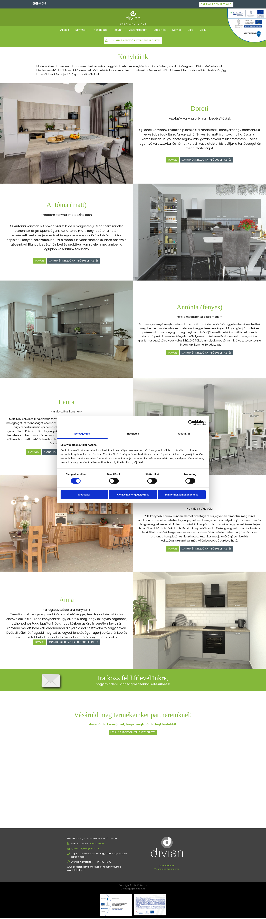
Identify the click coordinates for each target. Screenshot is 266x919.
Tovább (167, 161)
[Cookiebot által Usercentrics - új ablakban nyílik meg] (191, 422)
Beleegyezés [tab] (82, 433)
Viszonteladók (138, 30)
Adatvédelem (167, 867)
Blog (192, 30)
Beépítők (160, 30)
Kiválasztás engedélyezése (133, 494)
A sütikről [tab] (184, 433)
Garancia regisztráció (216, 4)
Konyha (79, 30)
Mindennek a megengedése (181, 494)
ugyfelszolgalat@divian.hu (85, 849)
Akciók (62, 30)
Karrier (177, 30)
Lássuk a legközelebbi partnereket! (133, 733)
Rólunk (117, 30)
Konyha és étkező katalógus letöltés (135, 41)
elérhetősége (96, 844)
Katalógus (99, 30)
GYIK (205, 30)
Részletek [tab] (133, 433)
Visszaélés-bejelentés (166, 870)
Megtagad (84, 494)
